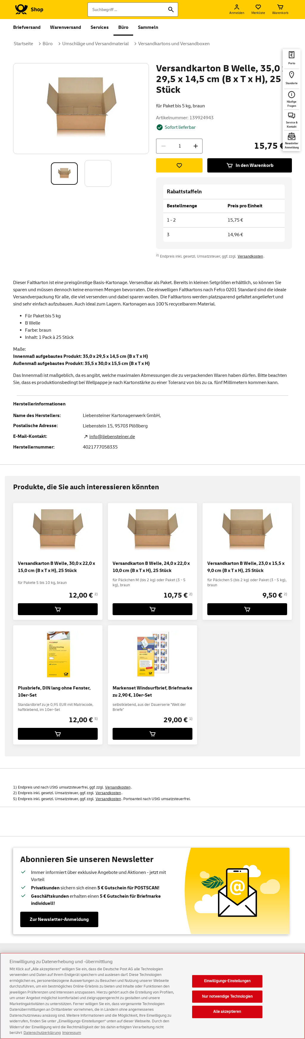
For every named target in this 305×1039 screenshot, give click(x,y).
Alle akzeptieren (227, 1013)
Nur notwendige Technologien (227, 998)
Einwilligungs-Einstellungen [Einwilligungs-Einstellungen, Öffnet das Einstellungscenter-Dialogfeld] (227, 982)
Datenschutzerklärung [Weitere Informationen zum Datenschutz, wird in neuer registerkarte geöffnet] (42, 1034)
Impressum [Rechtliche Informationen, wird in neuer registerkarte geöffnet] (71, 1034)
